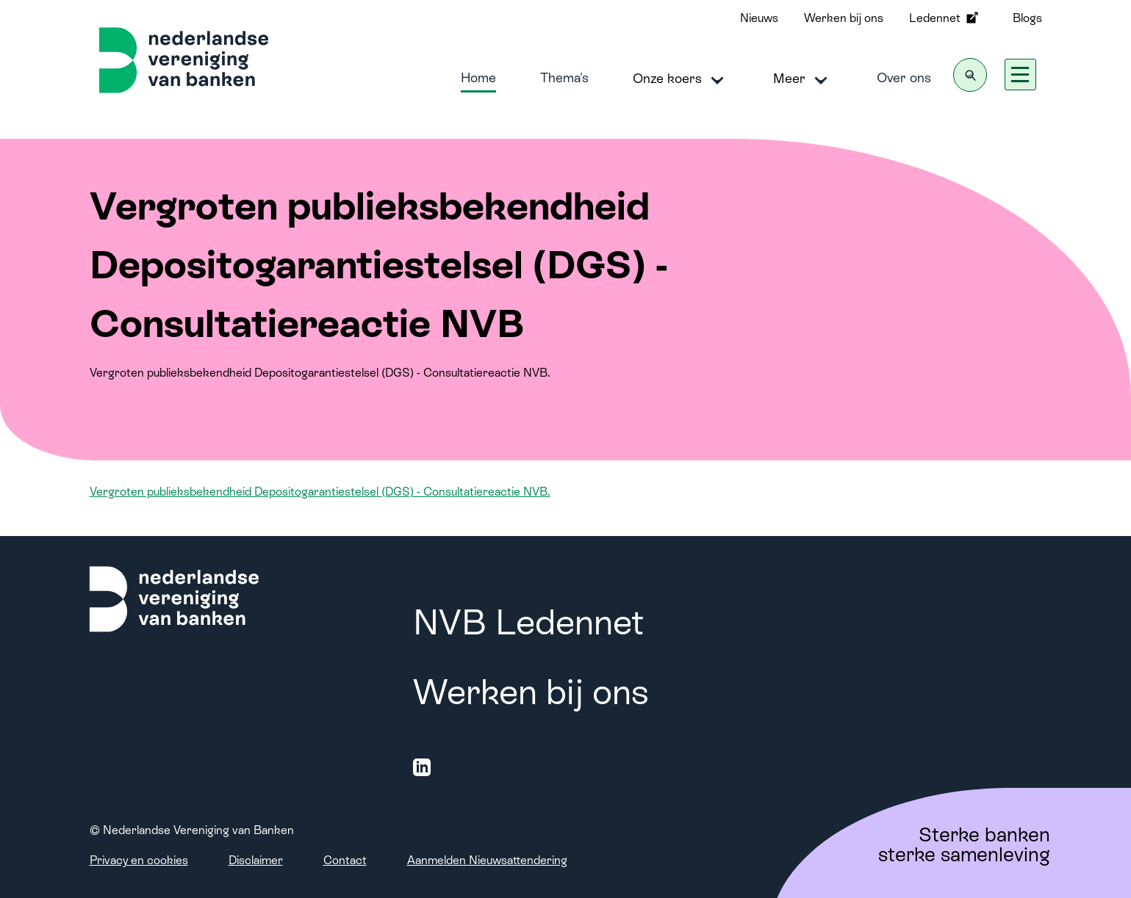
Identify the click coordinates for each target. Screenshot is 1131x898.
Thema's (564, 77)
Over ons (904, 77)
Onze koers (681, 79)
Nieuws (759, 18)
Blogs (1027, 18)
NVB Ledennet (528, 622)
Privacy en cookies (139, 860)
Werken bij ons (843, 18)
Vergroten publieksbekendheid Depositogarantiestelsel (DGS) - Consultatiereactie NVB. (320, 492)
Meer (803, 79)
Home (478, 77)
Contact (345, 860)
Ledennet (945, 17)
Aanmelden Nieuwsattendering (487, 860)
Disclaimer (256, 860)
